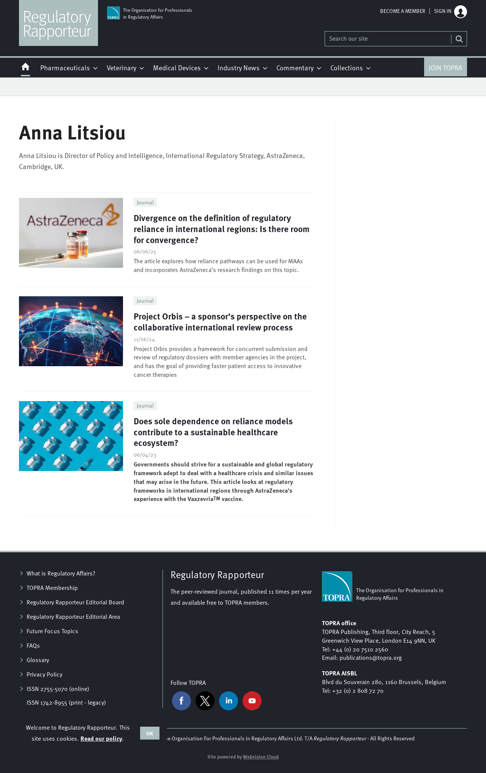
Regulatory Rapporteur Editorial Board (75, 602)
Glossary (38, 659)
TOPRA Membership (52, 587)
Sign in (442, 11)
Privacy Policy (44, 674)
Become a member (402, 11)
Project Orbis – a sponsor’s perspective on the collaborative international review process (220, 321)
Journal (145, 202)
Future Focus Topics (52, 630)
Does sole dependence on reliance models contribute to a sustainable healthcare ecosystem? (213, 431)
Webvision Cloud (261, 756)
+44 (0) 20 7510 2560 (360, 649)
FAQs (33, 645)
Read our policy (101, 738)
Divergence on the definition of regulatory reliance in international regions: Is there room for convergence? (221, 228)
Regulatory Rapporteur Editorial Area (73, 616)
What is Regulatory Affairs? (61, 573)
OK (149, 733)
